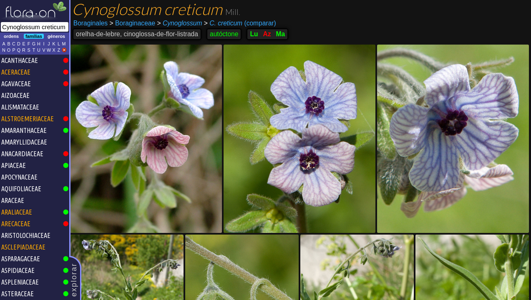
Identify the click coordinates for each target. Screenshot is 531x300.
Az (267, 34)
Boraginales (90, 23)
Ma (280, 34)
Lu (254, 34)
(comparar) (240, 23)
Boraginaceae (133, 23)
